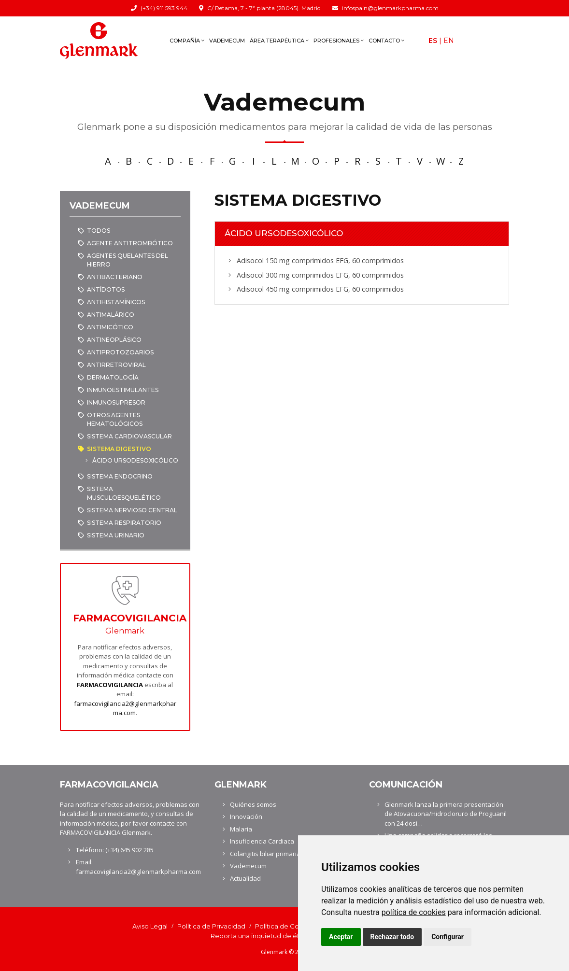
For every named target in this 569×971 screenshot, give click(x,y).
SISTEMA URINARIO (115, 535)
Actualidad (245, 878)
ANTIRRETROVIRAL (116, 364)
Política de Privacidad (211, 926)
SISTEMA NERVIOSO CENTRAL (132, 510)
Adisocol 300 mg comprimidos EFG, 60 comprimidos (320, 275)
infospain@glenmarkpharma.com (390, 8)
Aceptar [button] (341, 937)
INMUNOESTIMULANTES (122, 390)
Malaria (241, 829)
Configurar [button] (447, 937)
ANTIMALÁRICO (110, 314)
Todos (98, 230)
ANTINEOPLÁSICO (114, 339)
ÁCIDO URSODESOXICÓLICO (135, 460)
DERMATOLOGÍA (113, 377)
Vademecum (227, 40)
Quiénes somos (253, 804)
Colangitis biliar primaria (265, 853)
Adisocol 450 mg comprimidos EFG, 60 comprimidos (320, 289)
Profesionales (338, 40)
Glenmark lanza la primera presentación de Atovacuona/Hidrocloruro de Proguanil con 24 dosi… (445, 814)
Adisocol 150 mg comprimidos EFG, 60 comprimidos (320, 260)
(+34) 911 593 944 (164, 8)
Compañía (187, 40)
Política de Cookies (285, 926)
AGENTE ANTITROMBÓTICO (130, 243)
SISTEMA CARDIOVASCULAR (129, 436)
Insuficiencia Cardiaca (262, 841)
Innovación (246, 816)
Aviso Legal (150, 926)
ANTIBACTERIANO (114, 277)
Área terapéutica (279, 40)
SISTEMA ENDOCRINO (120, 476)
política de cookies (414, 912)
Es (432, 40)
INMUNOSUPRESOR (116, 402)
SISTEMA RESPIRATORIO (124, 522)
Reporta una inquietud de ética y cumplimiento (285, 936)
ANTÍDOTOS (106, 289)
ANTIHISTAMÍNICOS (116, 302)
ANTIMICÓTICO (110, 327)
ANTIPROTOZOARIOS (120, 352)
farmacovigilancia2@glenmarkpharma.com (125, 708)
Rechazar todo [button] (392, 937)
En (448, 40)
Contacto (386, 40)
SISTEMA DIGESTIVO (119, 448)
